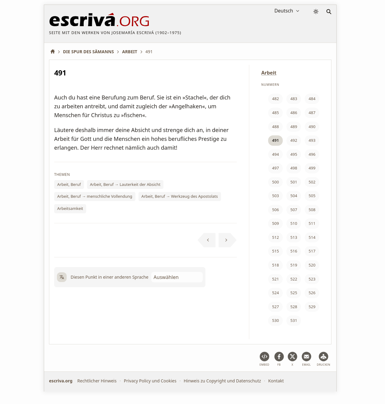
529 (312, 306)
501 (293, 182)
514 (312, 237)
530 (275, 320)
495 (293, 154)
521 (275, 279)
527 (275, 306)
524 (275, 292)
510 (293, 223)
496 (312, 154)
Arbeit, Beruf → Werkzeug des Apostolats (180, 196)
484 (312, 98)
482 (275, 98)
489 (293, 126)
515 (275, 251)
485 (275, 112)
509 (275, 223)
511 (312, 223)
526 (312, 292)
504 (293, 195)
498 (293, 168)
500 (275, 182)
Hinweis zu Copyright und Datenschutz (222, 381)
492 (293, 140)
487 (312, 112)
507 (293, 209)
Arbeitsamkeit (70, 208)
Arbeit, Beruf (69, 184)
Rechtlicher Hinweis (97, 381)
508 (312, 209)
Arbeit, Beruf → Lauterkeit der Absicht (125, 184)
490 (312, 126)
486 (293, 112)
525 (293, 292)
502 (312, 182)
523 (312, 279)
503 (275, 195)
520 (312, 265)
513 (293, 237)
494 (275, 154)
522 (293, 279)
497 (275, 168)
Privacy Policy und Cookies (150, 381)
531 (293, 320)
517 (312, 251)
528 (293, 306)
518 (275, 265)
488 (275, 126)
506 (275, 209)
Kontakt (276, 381)
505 (312, 195)
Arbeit (269, 72)
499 (312, 168)
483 (293, 98)
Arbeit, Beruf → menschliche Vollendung (94, 196)
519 (293, 265)
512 (275, 237)
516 (293, 251)
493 (312, 140)
